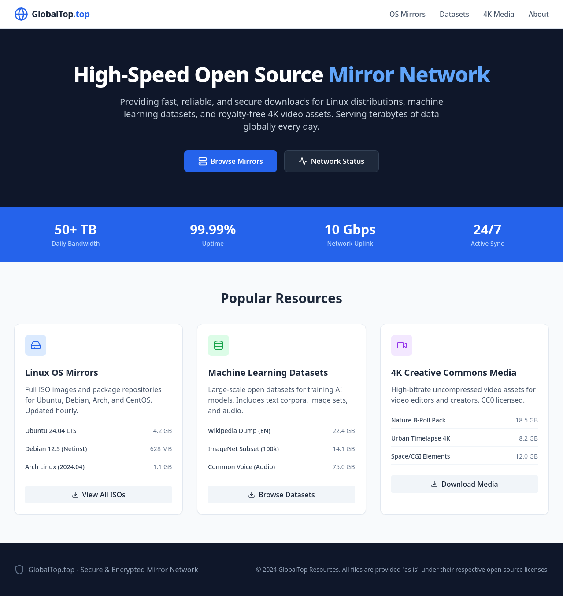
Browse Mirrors (230, 161)
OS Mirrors (407, 14)
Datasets (454, 14)
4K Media (499, 14)
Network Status (331, 161)
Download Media (464, 484)
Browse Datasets (281, 495)
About (539, 14)
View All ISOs (99, 495)
